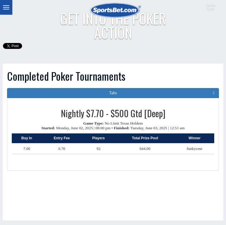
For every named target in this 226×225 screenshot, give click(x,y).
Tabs (113, 93)
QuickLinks (211, 7)
